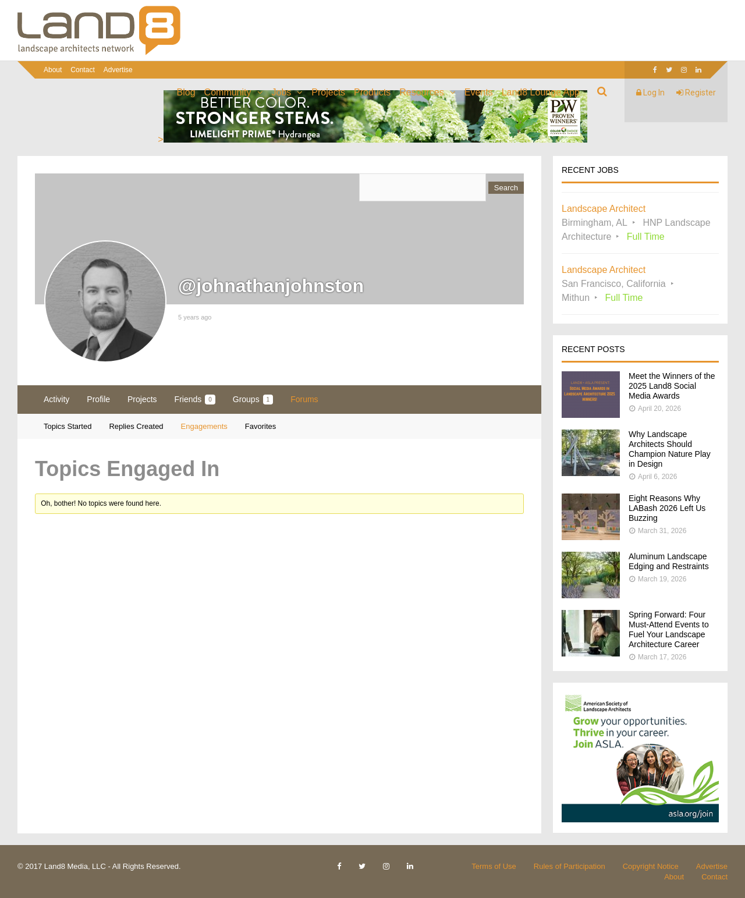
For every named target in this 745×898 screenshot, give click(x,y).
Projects (328, 92)
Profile (98, 399)
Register (696, 92)
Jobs (282, 92)
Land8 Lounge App (541, 92)
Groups (253, 399)
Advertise (118, 70)
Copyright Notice (651, 866)
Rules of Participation (569, 866)
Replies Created (136, 426)
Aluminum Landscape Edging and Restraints (669, 561)
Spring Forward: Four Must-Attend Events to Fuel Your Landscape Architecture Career (669, 629)
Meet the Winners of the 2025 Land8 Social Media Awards (672, 385)
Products (372, 92)
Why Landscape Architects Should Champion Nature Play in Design (670, 449)
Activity (56, 399)
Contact (82, 70)
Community (227, 92)
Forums (304, 399)
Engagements (204, 426)
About (53, 70)
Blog (186, 92)
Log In (650, 92)
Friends (195, 399)
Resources (421, 92)
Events (478, 92)
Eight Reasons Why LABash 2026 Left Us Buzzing (667, 508)
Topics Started (67, 426)
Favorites (260, 426)
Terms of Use (493, 866)
